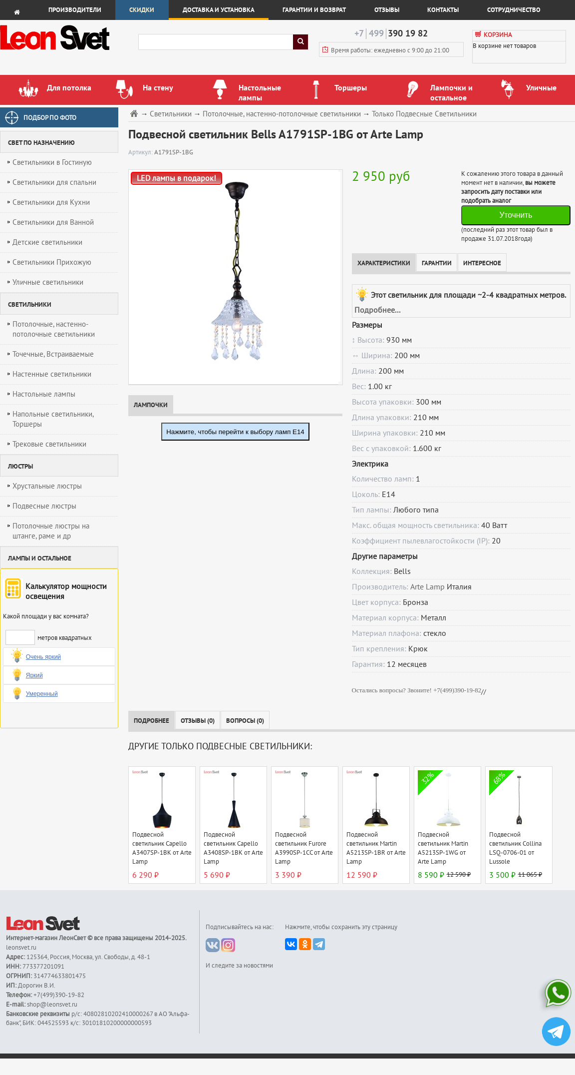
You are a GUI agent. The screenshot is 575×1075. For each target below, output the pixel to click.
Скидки (141, 10)
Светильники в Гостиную (52, 162)
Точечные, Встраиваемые (53, 354)
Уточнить (515, 215)
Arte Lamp (427, 586)
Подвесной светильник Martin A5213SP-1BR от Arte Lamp (376, 848)
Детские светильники (47, 242)
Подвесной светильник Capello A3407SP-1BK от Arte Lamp (162, 848)
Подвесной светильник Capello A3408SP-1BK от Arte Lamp (233, 848)
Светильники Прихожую (51, 262)
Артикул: (141, 152)
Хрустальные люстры (47, 486)
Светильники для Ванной (53, 222)
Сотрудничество (514, 10)
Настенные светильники (51, 374)
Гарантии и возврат (314, 10)
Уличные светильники (47, 282)
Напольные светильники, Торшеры (53, 419)
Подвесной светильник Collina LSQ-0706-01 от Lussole (515, 848)
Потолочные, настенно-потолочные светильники (53, 329)
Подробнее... (377, 310)
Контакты (443, 10)
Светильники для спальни (54, 182)
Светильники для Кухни (51, 202)
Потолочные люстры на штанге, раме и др (50, 531)
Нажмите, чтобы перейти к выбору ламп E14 (235, 432)
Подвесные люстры (44, 506)
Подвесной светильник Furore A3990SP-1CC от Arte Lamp (304, 848)
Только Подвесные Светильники (424, 114)
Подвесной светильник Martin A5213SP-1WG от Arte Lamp (443, 848)
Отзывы (386, 10)
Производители (74, 10)
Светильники (171, 114)
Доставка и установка (219, 10)
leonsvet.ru (21, 948)
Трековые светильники (49, 444)
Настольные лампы (43, 394)
